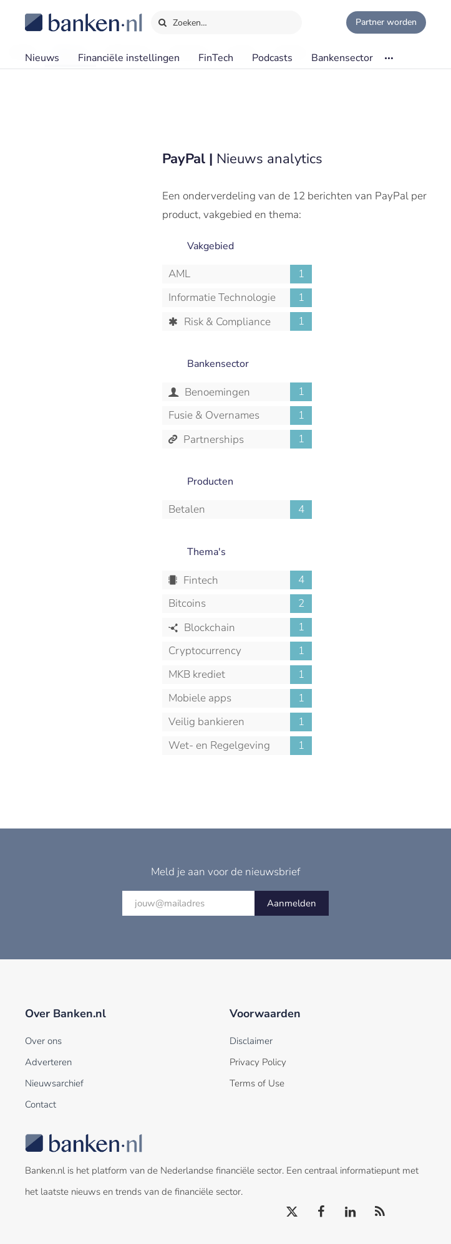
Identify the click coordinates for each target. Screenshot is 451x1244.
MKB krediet (240, 674)
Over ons (43, 1041)
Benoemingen (247, 391)
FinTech (215, 58)
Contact (40, 1104)
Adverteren (48, 1062)
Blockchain (247, 627)
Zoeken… (182, 20)
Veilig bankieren (240, 722)
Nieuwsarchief (54, 1083)
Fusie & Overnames (240, 415)
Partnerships (246, 439)
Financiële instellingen (129, 58)
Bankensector (342, 58)
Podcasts (272, 58)
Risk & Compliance (247, 321)
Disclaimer (251, 1041)
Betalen (240, 509)
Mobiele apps (240, 698)
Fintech (246, 580)
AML (240, 274)
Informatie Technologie (240, 297)
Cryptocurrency (240, 651)
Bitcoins (240, 603)
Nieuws (42, 58)
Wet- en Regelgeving (240, 745)
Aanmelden (291, 903)
